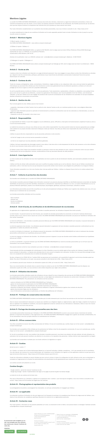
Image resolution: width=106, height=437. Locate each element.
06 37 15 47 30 (37, 418)
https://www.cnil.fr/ (82, 29)
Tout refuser (9, 431)
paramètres (7, 428)
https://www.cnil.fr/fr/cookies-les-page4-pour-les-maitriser (31, 380)
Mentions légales (31, 434)
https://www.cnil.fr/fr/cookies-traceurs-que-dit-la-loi (42, 354)
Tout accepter (22, 431)
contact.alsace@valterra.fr (40, 416)
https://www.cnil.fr (69, 262)
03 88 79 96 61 (67, 418)
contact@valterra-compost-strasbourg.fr (55, 57)
